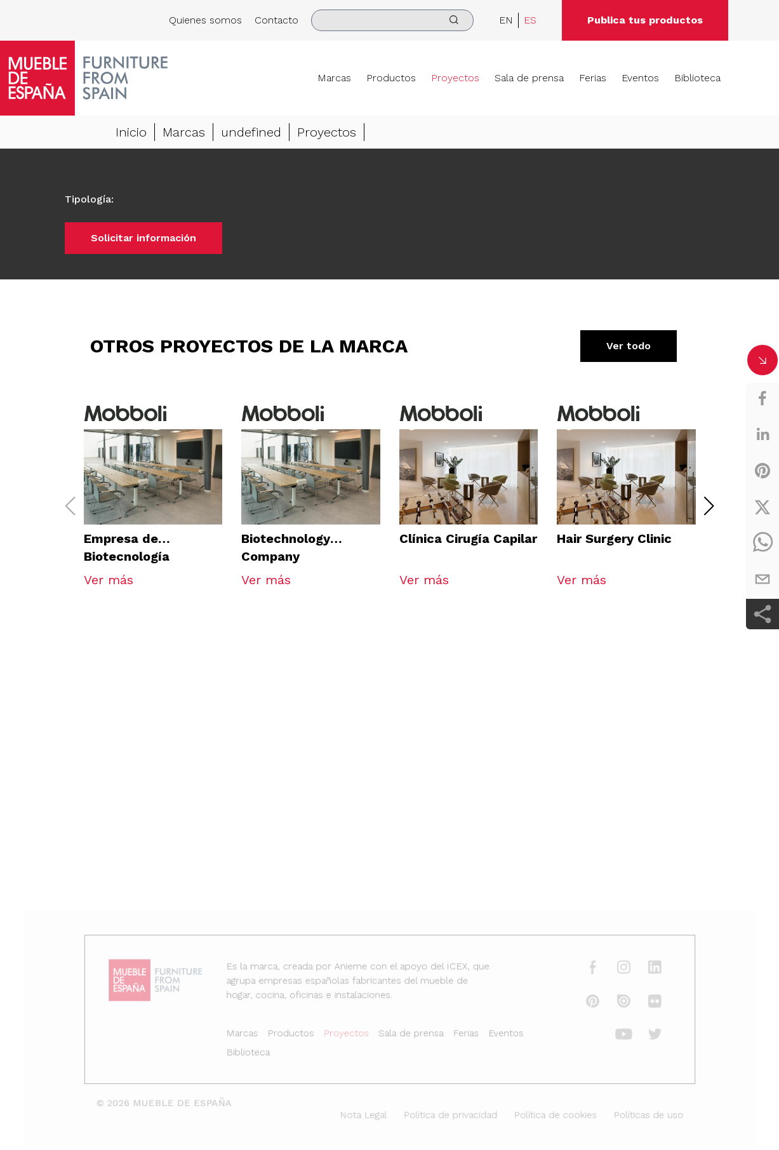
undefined (251, 132)
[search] (392, 20)
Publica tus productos (645, 20)
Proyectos (455, 78)
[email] (762, 579)
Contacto (276, 20)
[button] (708, 506)
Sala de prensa (529, 78)
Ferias (592, 78)
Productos (391, 78)
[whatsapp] (762, 543)
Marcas (334, 78)
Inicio (131, 132)
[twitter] (762, 506)
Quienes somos (205, 20)
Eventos (640, 78)
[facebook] (762, 398)
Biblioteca (697, 78)
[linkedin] (762, 434)
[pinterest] (762, 470)
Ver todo (628, 346)
